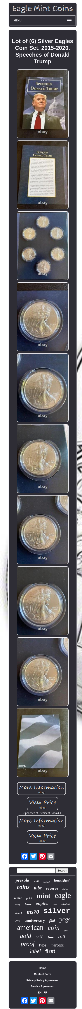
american (30, 927)
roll (61, 936)
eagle (63, 895)
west (18, 921)
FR (45, 992)
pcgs (64, 919)
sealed (47, 881)
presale (22, 880)
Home (42, 968)
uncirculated (61, 904)
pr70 (39, 937)
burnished (62, 881)
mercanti (57, 945)
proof (28, 943)
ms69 (36, 881)
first (50, 951)
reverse (52, 889)
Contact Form (42, 974)
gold (25, 935)
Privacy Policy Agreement (42, 980)
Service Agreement (42, 986)
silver (57, 911)
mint (43, 896)
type (42, 945)
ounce (18, 898)
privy (18, 904)
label (35, 951)
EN (40, 992)
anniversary (35, 920)
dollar (65, 889)
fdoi (52, 921)
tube (38, 887)
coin (53, 927)
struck (18, 913)
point (29, 898)
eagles (42, 903)
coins (23, 887)
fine (51, 937)
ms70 (33, 912)
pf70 (66, 930)
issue (28, 904)
